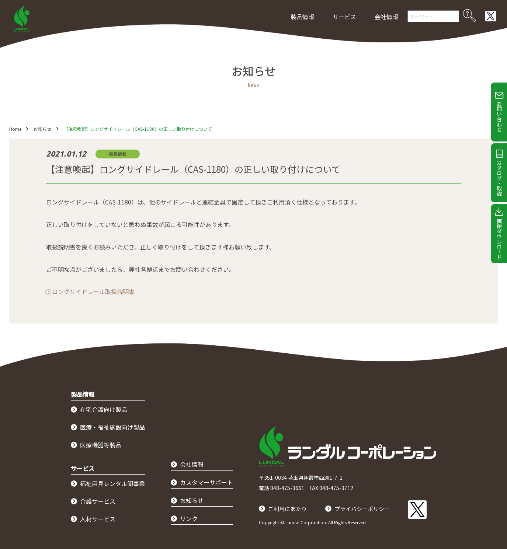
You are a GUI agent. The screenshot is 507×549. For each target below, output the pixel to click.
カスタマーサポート (206, 482)
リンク (189, 518)
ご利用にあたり (288, 508)
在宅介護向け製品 (103, 409)
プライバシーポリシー (366, 508)
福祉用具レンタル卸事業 (112, 483)
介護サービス (97, 501)
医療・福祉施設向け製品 (112, 427)
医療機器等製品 (100, 444)
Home (15, 129)
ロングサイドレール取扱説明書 (93, 291)
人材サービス (97, 518)
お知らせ (43, 129)
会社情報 (386, 16)
